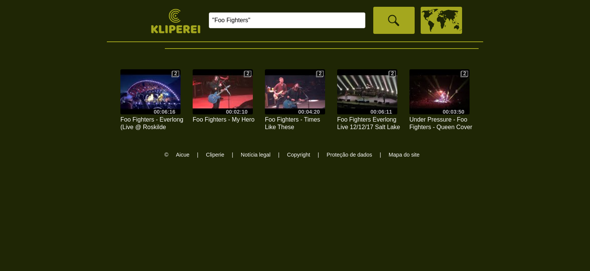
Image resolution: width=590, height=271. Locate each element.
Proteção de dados (349, 155)
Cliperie (215, 155)
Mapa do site (404, 155)
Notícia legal (256, 155)
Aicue (183, 155)
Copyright (298, 155)
